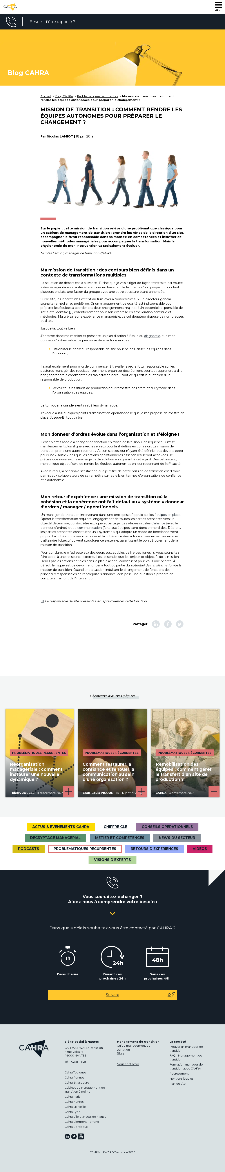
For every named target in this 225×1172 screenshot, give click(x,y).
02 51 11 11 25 (78, 1061)
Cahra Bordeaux (76, 1126)
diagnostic (152, 336)
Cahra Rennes (74, 1077)
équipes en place (167, 515)
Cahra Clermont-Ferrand (82, 1121)
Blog (120, 1053)
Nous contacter (128, 1064)
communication (89, 528)
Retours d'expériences (154, 849)
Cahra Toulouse (75, 1072)
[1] (71, 312)
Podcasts (28, 849)
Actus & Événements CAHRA (60, 827)
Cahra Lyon (72, 1111)
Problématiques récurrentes (85, 849)
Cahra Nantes (74, 1101)
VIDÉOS (200, 849)
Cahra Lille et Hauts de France (86, 1116)
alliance (159, 523)
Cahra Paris (72, 1096)
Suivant (140, 995)
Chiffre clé (115, 827)
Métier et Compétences (119, 838)
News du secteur (177, 838)
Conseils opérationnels (167, 827)
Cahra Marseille (75, 1106)
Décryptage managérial (55, 838)
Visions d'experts (112, 860)
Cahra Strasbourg (77, 1082)
